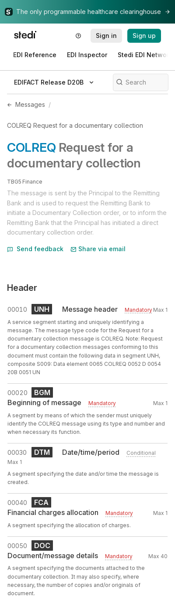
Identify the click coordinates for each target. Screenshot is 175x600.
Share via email (98, 248)
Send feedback (35, 248)
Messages (30, 104)
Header (22, 288)
